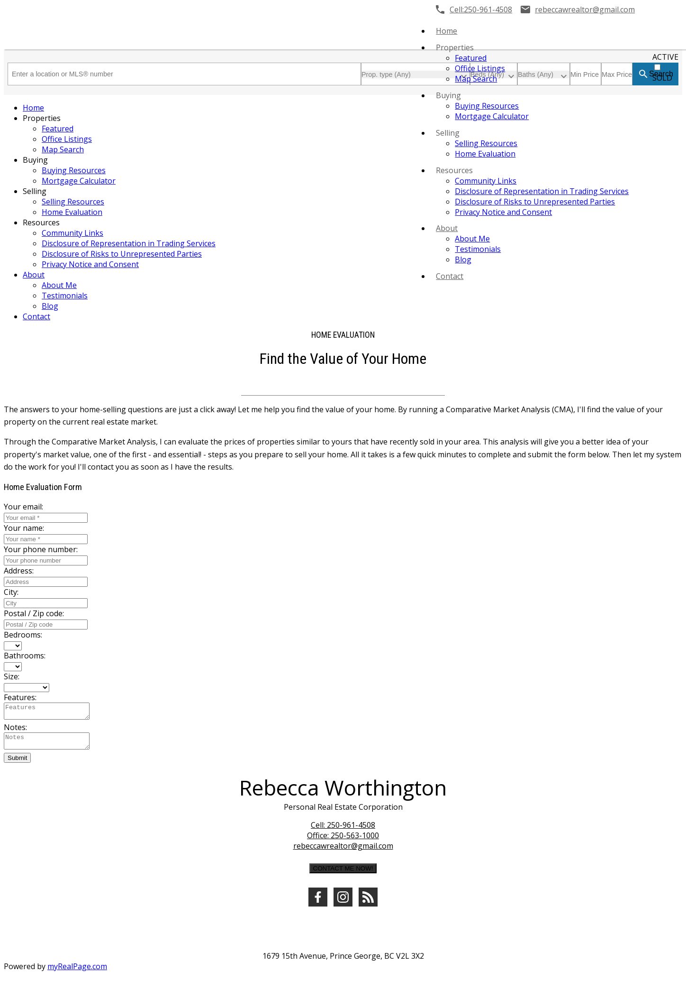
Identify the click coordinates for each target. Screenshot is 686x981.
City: (11, 592)
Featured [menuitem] (471, 58)
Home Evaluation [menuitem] (485, 153)
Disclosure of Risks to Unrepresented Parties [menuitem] (535, 201)
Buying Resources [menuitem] (487, 106)
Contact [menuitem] (449, 276)
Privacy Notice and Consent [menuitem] (503, 212)
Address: (19, 570)
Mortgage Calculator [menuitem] (492, 116)
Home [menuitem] (446, 31)
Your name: (24, 528)
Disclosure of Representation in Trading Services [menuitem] (542, 191)
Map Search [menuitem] (476, 79)
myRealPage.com (77, 972)
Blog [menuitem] (463, 259)
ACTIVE (665, 57)
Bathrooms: (24, 655)
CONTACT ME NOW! (343, 874)
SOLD (662, 78)
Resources (454, 170)
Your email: (23, 506)
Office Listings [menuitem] (480, 68)
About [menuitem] (447, 228)
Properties (455, 47)
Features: (20, 697)
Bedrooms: (23, 634)
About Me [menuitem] (472, 238)
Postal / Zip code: (34, 613)
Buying (448, 95)
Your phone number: (41, 549)
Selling (448, 133)
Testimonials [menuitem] (478, 249)
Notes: (15, 730)
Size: (11, 676)
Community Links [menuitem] (485, 181)
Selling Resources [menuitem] (486, 143)
